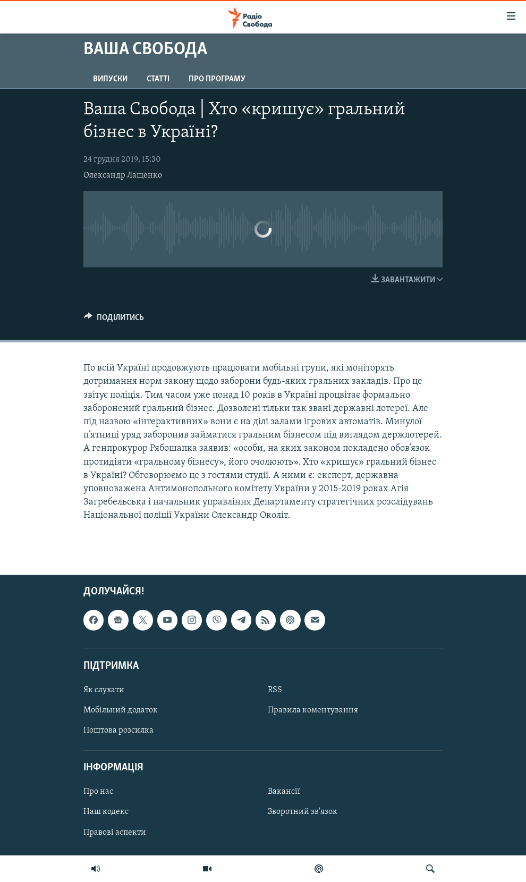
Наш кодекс (106, 812)
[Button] (114, 320)
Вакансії (284, 791)
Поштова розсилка (118, 730)
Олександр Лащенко (122, 175)
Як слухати (103, 690)
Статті (158, 79)
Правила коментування (313, 710)
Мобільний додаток (120, 710)
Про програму (217, 79)
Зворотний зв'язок (302, 812)
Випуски (110, 79)
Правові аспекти (114, 832)
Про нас (98, 791)
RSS (275, 690)
